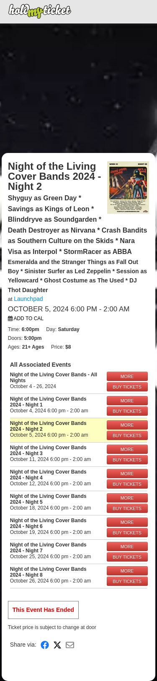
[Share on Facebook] (45, 644)
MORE (127, 376)
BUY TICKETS (127, 386)
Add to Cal (26, 318)
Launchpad (28, 298)
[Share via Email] (70, 644)
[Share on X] (57, 644)
